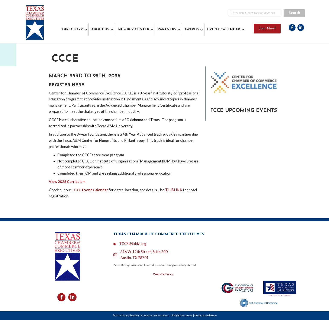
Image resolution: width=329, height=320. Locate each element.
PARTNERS (167, 29)
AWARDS (191, 29)
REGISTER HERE (66, 85)
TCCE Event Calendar (90, 190)
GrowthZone (209, 315)
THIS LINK (173, 190)
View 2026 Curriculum (67, 181)
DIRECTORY (72, 29)
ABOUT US (100, 29)
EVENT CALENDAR (223, 29)
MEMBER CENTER (133, 29)
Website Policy (163, 274)
